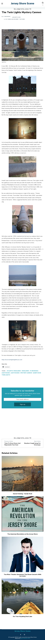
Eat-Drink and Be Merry (12, 19)
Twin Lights (6, 375)
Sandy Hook (37, 373)
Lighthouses (15, 373)
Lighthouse (6, 373)
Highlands (25, 371)
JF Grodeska (34, 371)
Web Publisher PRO (25, 638)
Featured (22, 19)
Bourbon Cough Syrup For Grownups (32, 444)
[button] (42, 3)
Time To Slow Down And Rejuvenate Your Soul (12, 444)
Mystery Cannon (26, 373)
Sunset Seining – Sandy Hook (22, 494)
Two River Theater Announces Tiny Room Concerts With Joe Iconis (22, 575)
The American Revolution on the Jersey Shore (22, 534)
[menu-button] (2, 3)
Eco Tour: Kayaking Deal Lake (22, 616)
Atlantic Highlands (14, 371)
